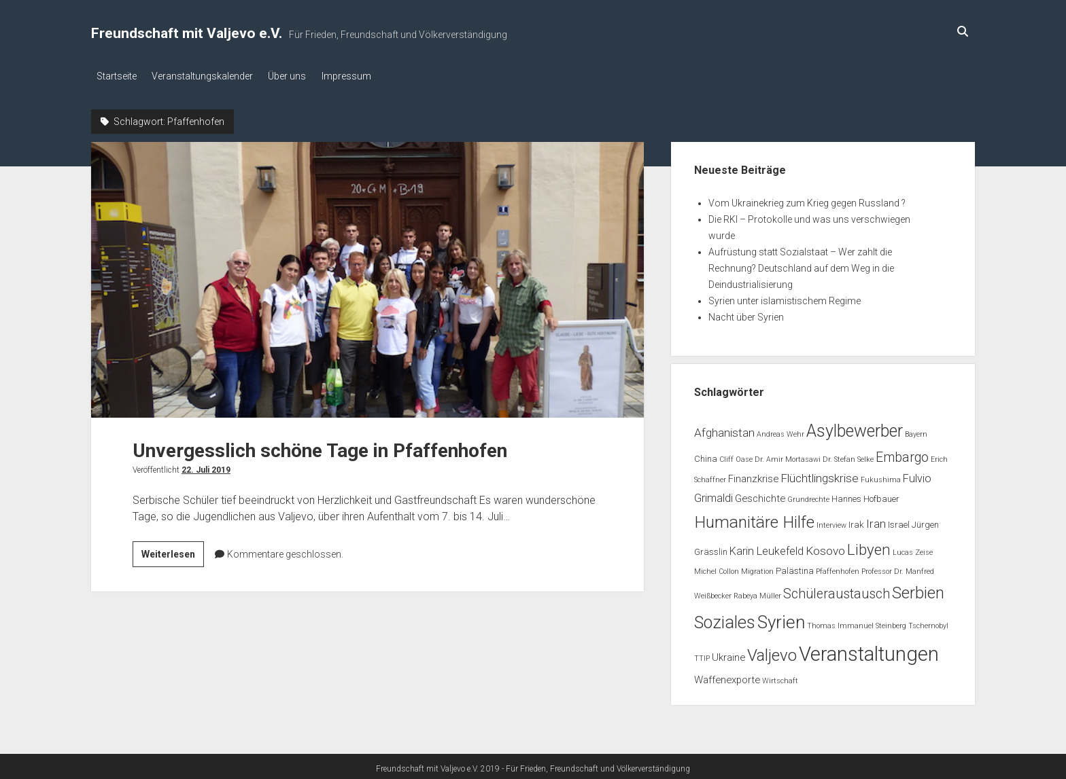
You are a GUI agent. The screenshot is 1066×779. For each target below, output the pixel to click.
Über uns (298, 76)
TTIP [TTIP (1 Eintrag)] (702, 655)
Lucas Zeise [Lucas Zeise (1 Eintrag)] (913, 549)
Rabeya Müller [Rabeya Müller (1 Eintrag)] (757, 592)
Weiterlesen (172, 553)
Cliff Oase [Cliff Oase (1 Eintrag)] (736, 456)
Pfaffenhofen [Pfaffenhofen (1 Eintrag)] (837, 568)
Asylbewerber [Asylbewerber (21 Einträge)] (854, 427)
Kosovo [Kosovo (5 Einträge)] (825, 547)
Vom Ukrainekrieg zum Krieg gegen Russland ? (807, 199)
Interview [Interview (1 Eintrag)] (831, 522)
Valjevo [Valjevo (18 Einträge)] (772, 652)
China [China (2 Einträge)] (705, 455)
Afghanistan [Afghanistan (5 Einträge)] (724, 429)
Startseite (117, 76)
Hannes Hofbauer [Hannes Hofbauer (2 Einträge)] (865, 495)
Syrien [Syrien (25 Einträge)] (781, 619)
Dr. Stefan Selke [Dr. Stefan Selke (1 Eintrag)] (848, 456)
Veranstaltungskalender (207, 76)
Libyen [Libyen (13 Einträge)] (869, 546)
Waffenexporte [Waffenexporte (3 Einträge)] (727, 676)
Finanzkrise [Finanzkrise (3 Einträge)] (753, 476)
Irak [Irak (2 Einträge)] (856, 521)
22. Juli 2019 (206, 466)
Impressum (362, 76)
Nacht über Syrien (746, 313)
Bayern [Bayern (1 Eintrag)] (916, 431)
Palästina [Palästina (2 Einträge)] (795, 568)
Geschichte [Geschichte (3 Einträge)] (760, 495)
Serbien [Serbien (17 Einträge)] (918, 589)
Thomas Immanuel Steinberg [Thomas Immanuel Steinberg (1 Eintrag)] (856, 622)
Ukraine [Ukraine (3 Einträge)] (728, 655)
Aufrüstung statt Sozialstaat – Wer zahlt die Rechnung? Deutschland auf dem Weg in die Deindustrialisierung (801, 265)
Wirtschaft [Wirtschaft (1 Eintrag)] (780, 677)
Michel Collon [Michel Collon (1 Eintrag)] (716, 568)
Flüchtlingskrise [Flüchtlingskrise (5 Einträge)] (819, 475)
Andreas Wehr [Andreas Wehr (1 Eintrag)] (780, 431)
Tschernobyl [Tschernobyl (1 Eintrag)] (928, 622)
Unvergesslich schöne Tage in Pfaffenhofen (367, 276)
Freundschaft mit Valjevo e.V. (186, 33)
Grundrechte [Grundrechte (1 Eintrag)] (808, 496)
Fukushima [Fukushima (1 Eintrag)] (881, 477)
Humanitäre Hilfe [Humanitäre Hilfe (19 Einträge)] (754, 518)
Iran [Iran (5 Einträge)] (876, 520)
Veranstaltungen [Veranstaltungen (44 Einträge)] (869, 651)
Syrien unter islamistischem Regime (784, 297)
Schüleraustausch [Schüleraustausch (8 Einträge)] (836, 590)
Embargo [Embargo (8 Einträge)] (902, 454)
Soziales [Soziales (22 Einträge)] (724, 619)
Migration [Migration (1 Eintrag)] (757, 568)
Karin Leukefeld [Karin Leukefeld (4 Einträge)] (766, 547)
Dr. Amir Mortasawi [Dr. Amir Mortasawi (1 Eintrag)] (788, 456)
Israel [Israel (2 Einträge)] (899, 521)
